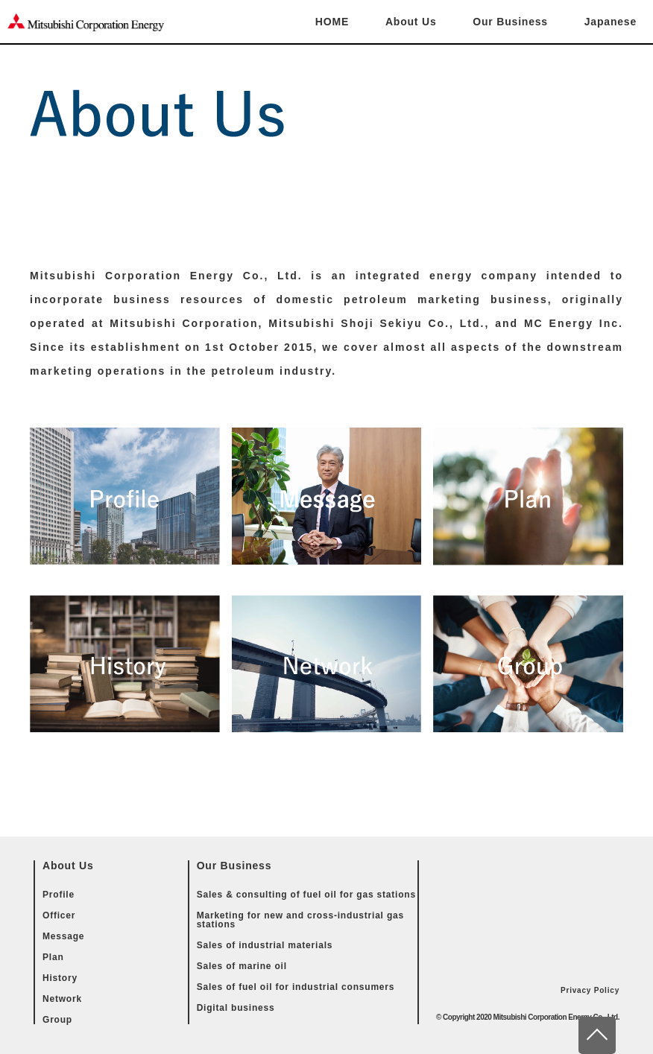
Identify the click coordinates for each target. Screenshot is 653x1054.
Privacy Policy (590, 990)
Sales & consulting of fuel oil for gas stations (306, 894)
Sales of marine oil (242, 966)
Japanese (610, 22)
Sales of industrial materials (265, 945)
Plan (53, 957)
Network (62, 999)
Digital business (236, 1008)
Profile (58, 894)
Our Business (510, 22)
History (60, 978)
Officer (58, 915)
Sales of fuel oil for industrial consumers (296, 987)
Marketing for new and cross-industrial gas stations (300, 920)
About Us (411, 22)
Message (63, 936)
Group (57, 1020)
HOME (332, 22)
